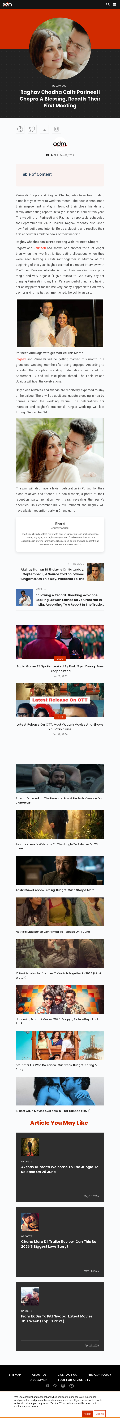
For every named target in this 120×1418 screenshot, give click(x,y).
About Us (39, 1388)
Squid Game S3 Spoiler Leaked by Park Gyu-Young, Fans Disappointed (60, 675)
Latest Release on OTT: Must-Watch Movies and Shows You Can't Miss (60, 739)
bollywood (59, 86)
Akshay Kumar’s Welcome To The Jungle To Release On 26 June (57, 859)
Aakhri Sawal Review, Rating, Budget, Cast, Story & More (55, 903)
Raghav (21, 359)
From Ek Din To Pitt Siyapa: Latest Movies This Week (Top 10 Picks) (57, 1334)
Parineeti (39, 248)
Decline (100, 1413)
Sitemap (15, 1388)
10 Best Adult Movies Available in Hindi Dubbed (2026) (53, 1124)
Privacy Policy (99, 1388)
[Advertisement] (13, 71)
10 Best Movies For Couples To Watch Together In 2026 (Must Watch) (58, 988)
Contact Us (67, 1388)
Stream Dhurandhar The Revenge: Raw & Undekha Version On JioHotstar (59, 813)
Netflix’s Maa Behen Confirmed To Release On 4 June (53, 945)
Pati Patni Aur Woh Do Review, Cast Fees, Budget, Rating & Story (56, 1080)
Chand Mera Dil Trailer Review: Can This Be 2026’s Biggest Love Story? (58, 1259)
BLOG (60, 665)
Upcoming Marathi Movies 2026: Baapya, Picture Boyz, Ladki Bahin (58, 1034)
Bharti (52, 155)
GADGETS (26, 1177)
